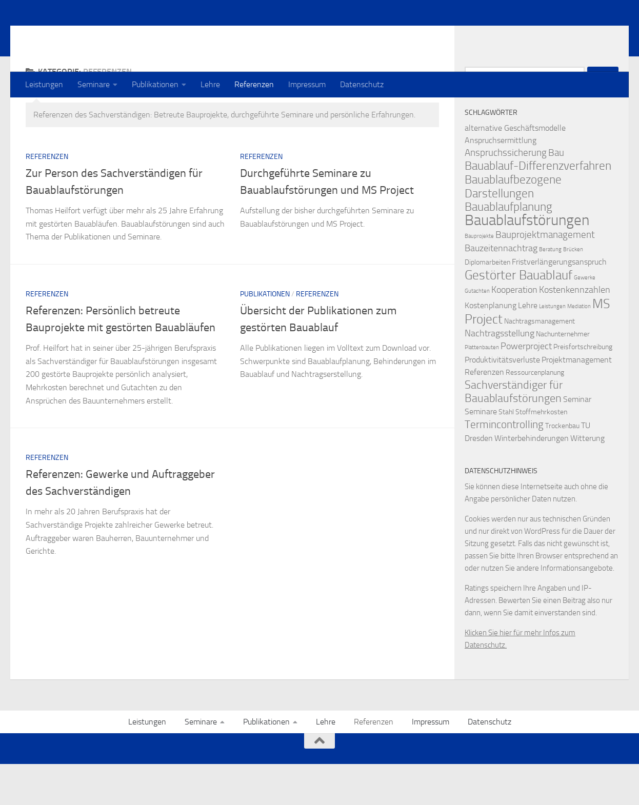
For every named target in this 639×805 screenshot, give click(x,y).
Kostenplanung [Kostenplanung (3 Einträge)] (490, 346)
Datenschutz (362, 84)
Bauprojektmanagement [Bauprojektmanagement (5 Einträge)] (545, 275)
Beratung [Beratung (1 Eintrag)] (550, 290)
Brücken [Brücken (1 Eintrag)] (573, 290)
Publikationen (155, 84)
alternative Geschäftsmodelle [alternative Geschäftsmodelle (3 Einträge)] (515, 169)
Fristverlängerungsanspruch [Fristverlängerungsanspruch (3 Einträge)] (559, 303)
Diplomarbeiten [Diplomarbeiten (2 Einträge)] (487, 303)
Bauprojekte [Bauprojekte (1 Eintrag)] (479, 277)
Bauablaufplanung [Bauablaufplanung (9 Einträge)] (508, 248)
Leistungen (44, 84)
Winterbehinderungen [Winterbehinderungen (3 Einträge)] (531, 479)
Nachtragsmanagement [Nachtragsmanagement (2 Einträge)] (539, 362)
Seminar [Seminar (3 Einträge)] (577, 440)
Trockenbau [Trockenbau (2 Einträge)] (562, 466)
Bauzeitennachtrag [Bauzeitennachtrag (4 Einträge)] (501, 289)
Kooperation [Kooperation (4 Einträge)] (514, 331)
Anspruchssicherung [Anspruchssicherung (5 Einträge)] (506, 193)
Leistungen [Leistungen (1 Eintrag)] (552, 347)
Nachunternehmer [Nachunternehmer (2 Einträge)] (563, 375)
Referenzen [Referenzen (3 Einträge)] (484, 413)
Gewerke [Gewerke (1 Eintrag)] (584, 318)
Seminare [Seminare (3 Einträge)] (481, 452)
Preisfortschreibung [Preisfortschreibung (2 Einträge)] (582, 388)
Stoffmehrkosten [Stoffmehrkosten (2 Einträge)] (541, 453)
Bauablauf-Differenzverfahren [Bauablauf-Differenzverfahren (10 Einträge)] (538, 206)
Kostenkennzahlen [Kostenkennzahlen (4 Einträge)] (574, 331)
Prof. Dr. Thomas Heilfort (137, 35)
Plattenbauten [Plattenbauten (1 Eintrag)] (482, 388)
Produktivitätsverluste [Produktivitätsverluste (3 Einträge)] (502, 401)
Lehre (210, 84)
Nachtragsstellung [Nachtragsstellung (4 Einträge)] (499, 374)
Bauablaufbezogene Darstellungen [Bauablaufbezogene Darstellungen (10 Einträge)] (513, 227)
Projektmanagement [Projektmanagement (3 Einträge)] (577, 401)
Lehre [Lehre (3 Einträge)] (527, 346)
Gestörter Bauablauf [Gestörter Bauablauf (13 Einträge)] (518, 316)
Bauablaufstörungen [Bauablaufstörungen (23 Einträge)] (527, 261)
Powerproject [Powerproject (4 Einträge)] (526, 387)
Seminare (93, 84)
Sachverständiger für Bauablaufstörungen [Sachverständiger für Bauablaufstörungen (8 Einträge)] (514, 432)
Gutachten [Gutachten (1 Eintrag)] (477, 332)
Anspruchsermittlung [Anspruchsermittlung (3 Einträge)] (500, 181)
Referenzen (254, 84)
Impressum (307, 84)
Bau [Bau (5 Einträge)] (556, 193)
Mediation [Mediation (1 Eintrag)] (579, 347)
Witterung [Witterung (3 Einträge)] (587, 479)
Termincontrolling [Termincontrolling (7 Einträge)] (504, 465)
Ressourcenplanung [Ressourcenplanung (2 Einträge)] (535, 413)
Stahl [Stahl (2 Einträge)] (506, 453)
